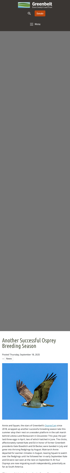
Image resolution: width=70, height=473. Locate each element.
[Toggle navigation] (35, 24)
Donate (40, 13)
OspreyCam (50, 425)
